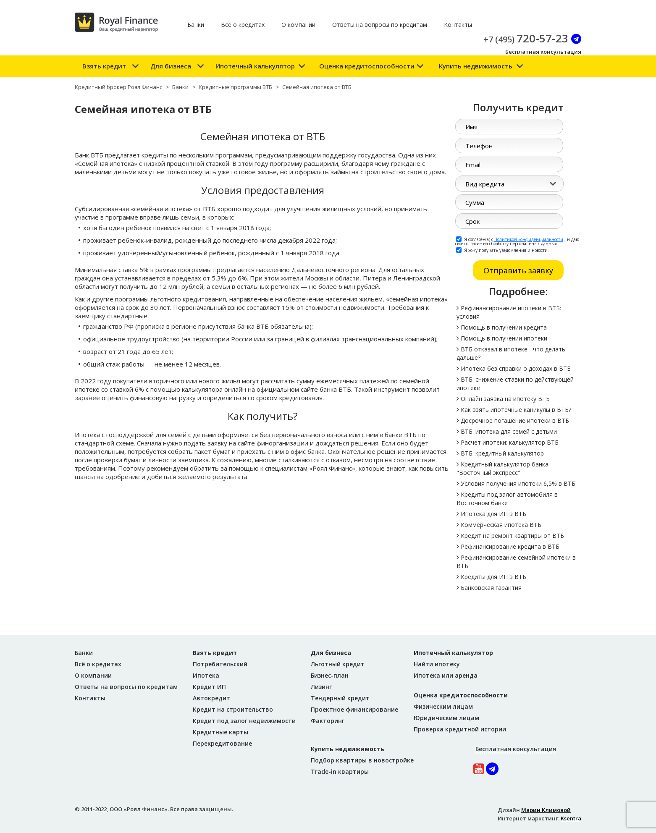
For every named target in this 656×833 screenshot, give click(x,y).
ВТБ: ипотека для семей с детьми (509, 431)
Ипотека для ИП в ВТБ (493, 514)
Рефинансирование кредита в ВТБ (510, 546)
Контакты (458, 25)
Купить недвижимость (475, 66)
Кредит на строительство (233, 709)
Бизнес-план (330, 675)
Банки (195, 25)
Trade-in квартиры (340, 771)
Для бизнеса (170, 66)
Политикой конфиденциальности (528, 239)
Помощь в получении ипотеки (504, 338)
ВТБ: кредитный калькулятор (502, 453)
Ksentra (571, 818)
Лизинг (321, 687)
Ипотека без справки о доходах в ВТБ (516, 368)
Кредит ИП (209, 687)
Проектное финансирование (354, 709)
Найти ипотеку (437, 664)
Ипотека (206, 675)
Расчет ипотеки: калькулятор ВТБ (510, 442)
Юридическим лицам (446, 718)
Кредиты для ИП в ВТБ (493, 577)
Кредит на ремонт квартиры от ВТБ (512, 536)
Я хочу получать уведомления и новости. (502, 249)
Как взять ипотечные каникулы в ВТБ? (516, 410)
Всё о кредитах (243, 25)
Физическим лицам (443, 706)
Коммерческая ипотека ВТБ (501, 525)
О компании (298, 25)
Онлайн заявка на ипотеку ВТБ (505, 399)
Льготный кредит (338, 664)
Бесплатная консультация (543, 51)
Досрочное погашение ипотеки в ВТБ (515, 420)
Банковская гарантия (491, 588)
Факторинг (327, 721)
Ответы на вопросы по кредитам (379, 25)
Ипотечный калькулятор (255, 66)
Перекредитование (222, 743)
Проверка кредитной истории (460, 729)
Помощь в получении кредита (504, 327)
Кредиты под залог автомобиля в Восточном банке (507, 498)
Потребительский (220, 664)
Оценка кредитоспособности (367, 66)
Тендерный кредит (340, 698)
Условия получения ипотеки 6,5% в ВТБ (518, 483)
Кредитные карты (220, 732)
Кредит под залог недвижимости (244, 721)
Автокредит (211, 698)
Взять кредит (104, 66)
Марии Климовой (546, 810)
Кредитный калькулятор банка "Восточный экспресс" (502, 468)
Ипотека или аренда (446, 675)
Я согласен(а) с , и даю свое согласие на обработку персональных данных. (517, 241)
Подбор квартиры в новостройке (362, 760)
